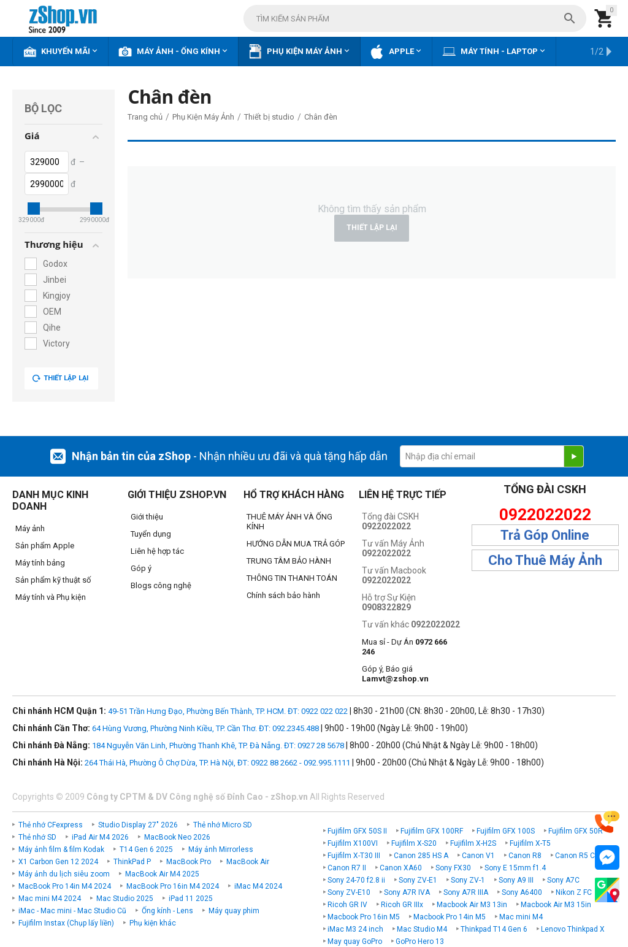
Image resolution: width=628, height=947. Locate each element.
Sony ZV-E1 (418, 880)
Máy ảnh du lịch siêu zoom (64, 874)
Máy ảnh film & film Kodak (61, 849)
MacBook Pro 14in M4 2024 (64, 886)
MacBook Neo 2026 (177, 837)
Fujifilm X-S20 (414, 843)
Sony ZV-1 (468, 880)
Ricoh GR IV (347, 904)
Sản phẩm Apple (44, 545)
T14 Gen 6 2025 (146, 849)
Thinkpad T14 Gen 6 (494, 929)
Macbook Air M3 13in (472, 904)
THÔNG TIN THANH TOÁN (292, 578)
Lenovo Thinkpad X (573, 929)
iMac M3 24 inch (355, 929)
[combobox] (414, 18)
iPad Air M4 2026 (100, 837)
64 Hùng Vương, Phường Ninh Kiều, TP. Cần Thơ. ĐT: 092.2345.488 (205, 728)
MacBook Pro (188, 861)
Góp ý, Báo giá (395, 673)
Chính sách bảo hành (283, 595)
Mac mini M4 (521, 917)
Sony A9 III (516, 880)
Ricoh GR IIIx (402, 904)
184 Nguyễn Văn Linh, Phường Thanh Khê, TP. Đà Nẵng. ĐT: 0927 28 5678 (218, 745)
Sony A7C (563, 880)
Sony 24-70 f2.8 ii (356, 880)
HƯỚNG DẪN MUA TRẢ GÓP (296, 543)
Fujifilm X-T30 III (353, 855)
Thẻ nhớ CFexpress (50, 825)
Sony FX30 (453, 868)
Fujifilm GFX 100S (506, 831)
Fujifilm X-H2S (473, 843)
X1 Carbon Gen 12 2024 (58, 861)
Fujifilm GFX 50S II (357, 831)
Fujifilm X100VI (352, 843)
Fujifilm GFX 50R (575, 831)
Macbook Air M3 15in (556, 904)
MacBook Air (247, 861)
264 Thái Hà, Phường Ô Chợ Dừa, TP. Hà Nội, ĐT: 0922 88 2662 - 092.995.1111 (217, 762)
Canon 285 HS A (421, 855)
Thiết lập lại (60, 378)
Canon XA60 (401, 868)
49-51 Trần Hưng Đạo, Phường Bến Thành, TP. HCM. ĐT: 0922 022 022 (228, 711)
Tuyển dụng (151, 534)
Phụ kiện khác (152, 923)
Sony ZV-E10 (348, 892)
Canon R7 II (346, 868)
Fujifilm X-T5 (530, 843)
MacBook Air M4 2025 (162, 874)
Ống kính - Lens (167, 911)
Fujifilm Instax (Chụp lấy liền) (66, 923)
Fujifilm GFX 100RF (431, 831)
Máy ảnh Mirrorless (220, 849)
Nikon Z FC (574, 892)
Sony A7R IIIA (465, 892)
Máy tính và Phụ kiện (50, 597)
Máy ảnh (30, 528)
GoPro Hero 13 (420, 941)
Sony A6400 (522, 892)
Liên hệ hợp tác (157, 551)
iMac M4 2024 (258, 886)
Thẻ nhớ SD (37, 837)
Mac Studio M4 (422, 929)
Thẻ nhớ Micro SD (222, 825)
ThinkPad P (132, 861)
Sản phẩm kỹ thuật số (53, 580)
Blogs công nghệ (161, 585)
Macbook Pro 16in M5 (363, 917)
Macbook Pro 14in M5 (449, 917)
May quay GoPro (354, 941)
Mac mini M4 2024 (49, 898)
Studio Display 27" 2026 (138, 825)
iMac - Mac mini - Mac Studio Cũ (72, 911)
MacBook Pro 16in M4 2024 (172, 886)
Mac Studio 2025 (124, 898)
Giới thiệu (147, 516)
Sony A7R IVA (407, 892)
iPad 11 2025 (191, 898)
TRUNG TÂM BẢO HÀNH (289, 561)
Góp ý (141, 568)
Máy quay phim (234, 911)
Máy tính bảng (40, 562)
